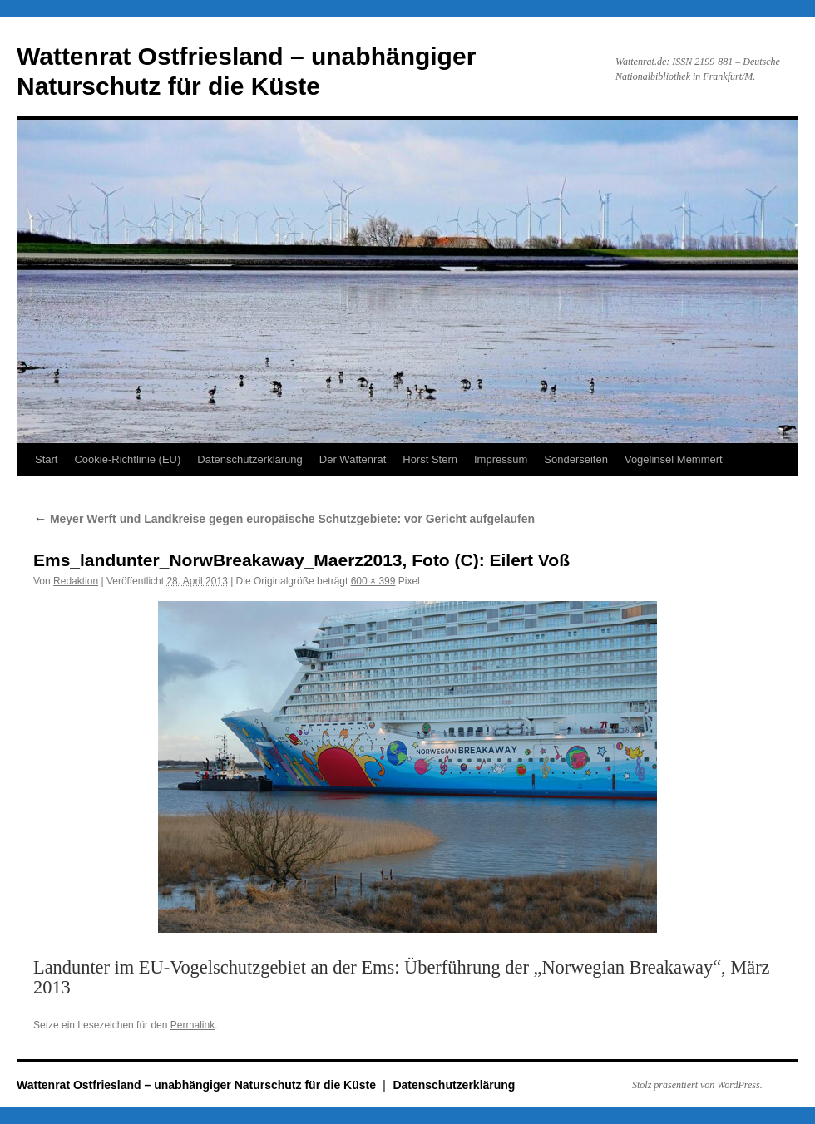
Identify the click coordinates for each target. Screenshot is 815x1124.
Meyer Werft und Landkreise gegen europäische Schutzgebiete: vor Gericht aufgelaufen (284, 518)
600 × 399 (373, 581)
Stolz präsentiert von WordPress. (697, 1085)
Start (46, 459)
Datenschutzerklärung (249, 459)
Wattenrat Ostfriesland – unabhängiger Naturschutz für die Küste (198, 1085)
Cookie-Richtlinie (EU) (127, 459)
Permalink (192, 1025)
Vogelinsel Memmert (674, 459)
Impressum (500, 459)
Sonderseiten (576, 459)
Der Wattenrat (352, 459)
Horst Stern (430, 459)
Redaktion (75, 581)
